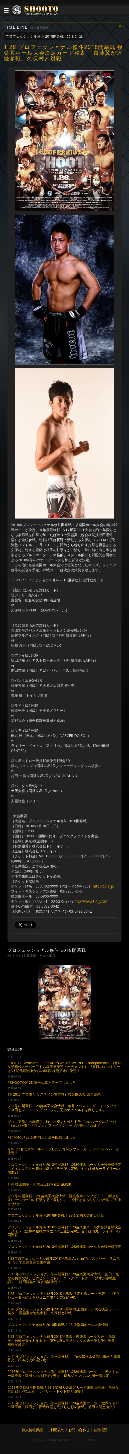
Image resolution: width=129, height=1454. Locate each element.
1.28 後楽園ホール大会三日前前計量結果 (39, 1184)
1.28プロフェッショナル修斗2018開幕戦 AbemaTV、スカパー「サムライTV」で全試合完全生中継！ (64, 1260)
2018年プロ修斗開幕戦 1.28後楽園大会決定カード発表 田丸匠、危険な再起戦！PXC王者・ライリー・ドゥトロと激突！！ (63, 1389)
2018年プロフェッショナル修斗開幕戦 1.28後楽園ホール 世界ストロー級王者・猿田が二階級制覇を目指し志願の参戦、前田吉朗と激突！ (63, 1405)
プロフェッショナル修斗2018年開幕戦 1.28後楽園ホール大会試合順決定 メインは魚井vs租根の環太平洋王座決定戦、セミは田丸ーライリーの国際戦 (64, 1168)
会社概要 (100, 1429)
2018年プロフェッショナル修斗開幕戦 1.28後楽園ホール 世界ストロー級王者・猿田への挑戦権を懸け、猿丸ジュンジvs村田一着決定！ (63, 1373)
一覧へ (120, 26)
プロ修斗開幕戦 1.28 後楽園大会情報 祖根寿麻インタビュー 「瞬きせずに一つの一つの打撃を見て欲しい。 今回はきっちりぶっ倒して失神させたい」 (64, 1199)
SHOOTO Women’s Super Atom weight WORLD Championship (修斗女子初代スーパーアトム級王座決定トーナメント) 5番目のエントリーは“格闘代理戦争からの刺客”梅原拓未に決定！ (64, 1066)
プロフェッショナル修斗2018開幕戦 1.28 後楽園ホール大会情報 (58, 1324)
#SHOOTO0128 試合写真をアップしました (42, 1082)
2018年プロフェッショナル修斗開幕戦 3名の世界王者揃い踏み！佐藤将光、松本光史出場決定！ (64, 1358)
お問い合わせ (78, 1429)
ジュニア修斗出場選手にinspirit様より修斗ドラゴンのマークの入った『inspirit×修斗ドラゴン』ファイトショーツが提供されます (62, 1123)
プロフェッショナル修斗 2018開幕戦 (44, 36)
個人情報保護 (32, 1429)
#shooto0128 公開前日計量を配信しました (42, 1137)
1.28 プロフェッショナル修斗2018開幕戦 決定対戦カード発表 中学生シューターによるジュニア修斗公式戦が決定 (64, 1295)
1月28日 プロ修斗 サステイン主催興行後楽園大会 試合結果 (54, 1094)
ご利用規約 (55, 1429)
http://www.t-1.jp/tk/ (90, 901)
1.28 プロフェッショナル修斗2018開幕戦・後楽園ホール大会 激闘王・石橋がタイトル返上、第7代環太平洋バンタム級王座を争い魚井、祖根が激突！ (63, 1340)
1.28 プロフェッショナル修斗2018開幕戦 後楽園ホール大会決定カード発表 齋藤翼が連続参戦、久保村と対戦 (63, 1311)
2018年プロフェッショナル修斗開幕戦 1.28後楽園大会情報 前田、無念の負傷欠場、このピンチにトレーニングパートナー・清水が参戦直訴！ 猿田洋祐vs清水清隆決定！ (63, 1278)
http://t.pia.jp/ (103, 886)
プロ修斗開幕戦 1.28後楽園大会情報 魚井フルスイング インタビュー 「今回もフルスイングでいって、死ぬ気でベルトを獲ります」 (64, 1107)
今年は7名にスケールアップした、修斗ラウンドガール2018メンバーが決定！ (63, 1151)
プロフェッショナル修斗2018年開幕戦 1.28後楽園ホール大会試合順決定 (64, 1246)
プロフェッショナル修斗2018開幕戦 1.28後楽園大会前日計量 (56, 1215)
